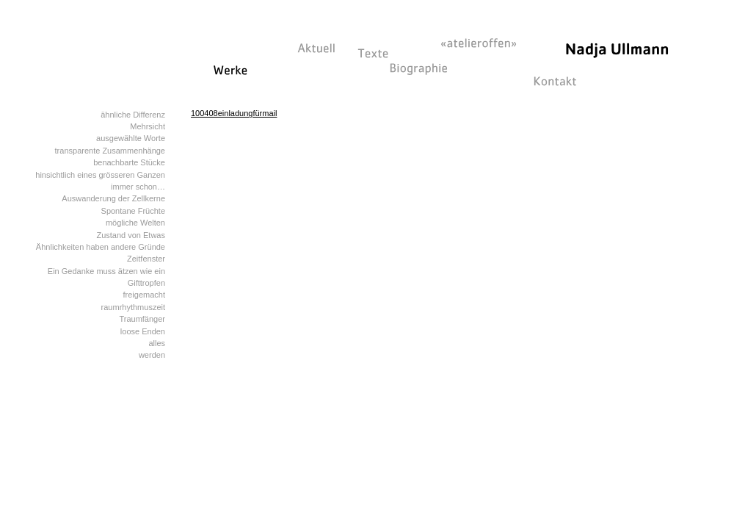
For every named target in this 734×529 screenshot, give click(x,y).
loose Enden (142, 331)
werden (152, 354)
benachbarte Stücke (129, 162)
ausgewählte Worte (130, 138)
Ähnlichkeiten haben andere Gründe (100, 246)
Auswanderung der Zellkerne (113, 198)
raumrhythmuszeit (133, 307)
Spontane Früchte (133, 210)
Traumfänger (142, 318)
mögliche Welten (135, 222)
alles (156, 343)
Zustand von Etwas (130, 235)
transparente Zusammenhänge (110, 150)
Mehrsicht (147, 126)
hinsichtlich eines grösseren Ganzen (100, 174)
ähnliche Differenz (133, 114)
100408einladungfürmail (234, 113)
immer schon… (138, 186)
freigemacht (144, 294)
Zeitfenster (146, 258)
